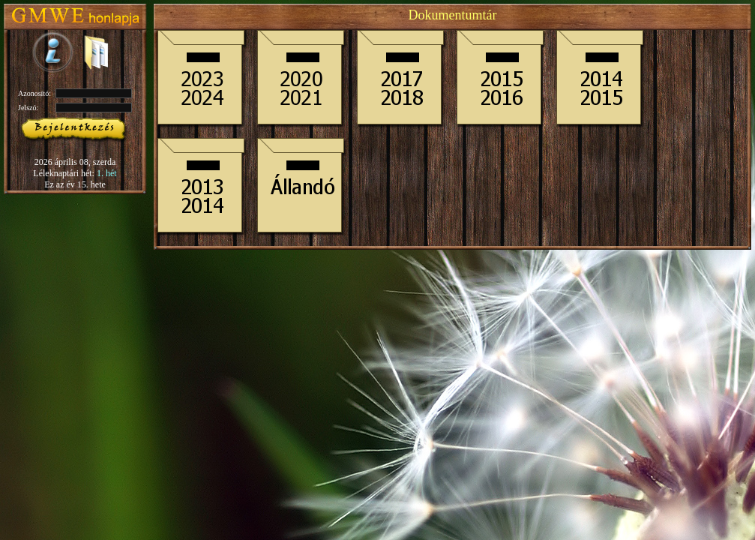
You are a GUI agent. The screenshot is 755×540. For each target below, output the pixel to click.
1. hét (107, 173)
